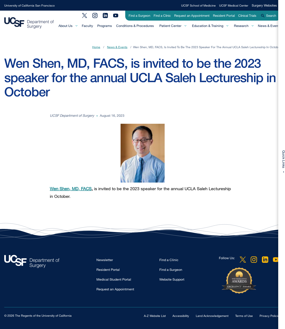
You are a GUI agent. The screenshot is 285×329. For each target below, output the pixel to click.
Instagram (95, 15)
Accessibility (180, 316)
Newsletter (104, 260)
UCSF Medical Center (233, 5)
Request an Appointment (192, 15)
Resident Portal (224, 15)
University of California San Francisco (29, 5)
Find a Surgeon (139, 15)
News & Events (269, 26)
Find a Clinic (162, 15)
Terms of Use (244, 316)
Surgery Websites (264, 5)
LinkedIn (105, 15)
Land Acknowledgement (212, 316)
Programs (104, 26)
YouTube (115, 15)
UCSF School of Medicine (198, 5)
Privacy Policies (270, 316)
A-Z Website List (155, 316)
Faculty (87, 26)
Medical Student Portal (113, 279)
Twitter (84, 15)
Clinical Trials (247, 15)
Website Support (171, 279)
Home (96, 47)
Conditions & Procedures (135, 26)
